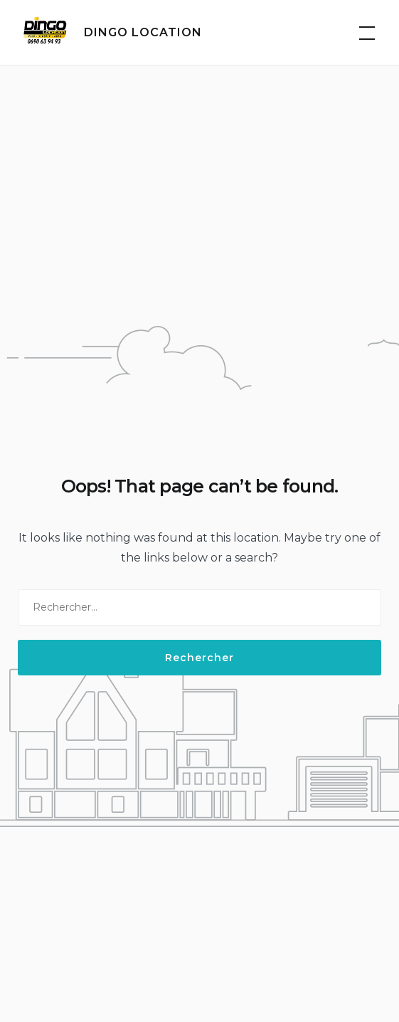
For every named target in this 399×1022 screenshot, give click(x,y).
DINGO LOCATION (143, 32)
